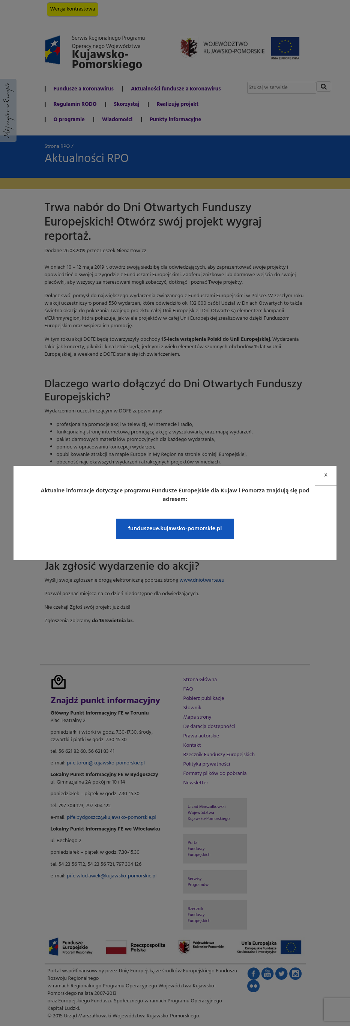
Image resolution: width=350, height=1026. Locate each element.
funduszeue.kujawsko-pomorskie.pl (175, 529)
